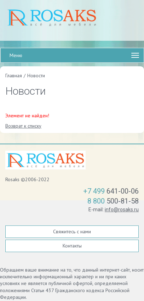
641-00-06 (111, 191)
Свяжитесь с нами (72, 231)
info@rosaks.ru (122, 209)
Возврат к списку (23, 126)
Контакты (72, 246)
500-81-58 (113, 201)
